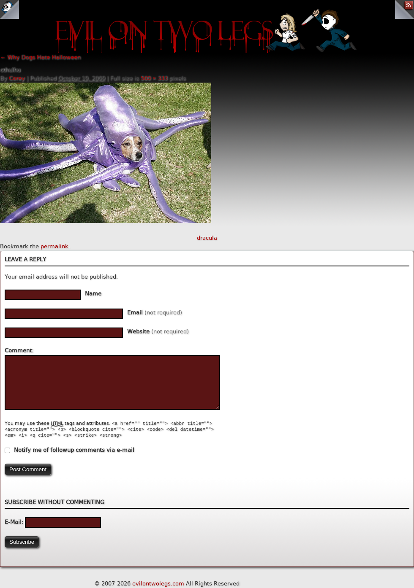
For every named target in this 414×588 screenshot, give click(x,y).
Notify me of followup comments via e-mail (74, 450)
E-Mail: (53, 522)
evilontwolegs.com (158, 583)
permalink (54, 246)
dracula (207, 238)
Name (93, 293)
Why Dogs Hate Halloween (40, 57)
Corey (17, 78)
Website (158, 331)
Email (154, 312)
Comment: (19, 350)
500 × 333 (154, 78)
